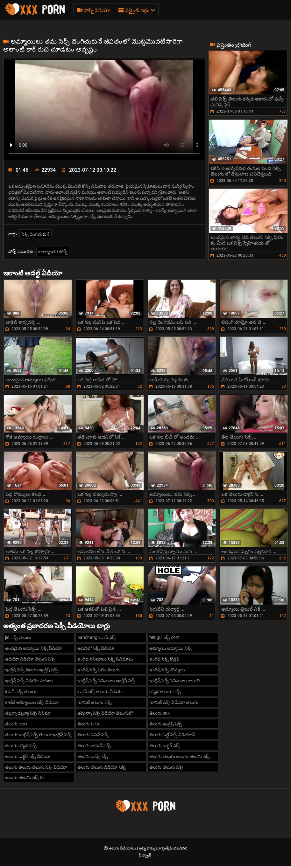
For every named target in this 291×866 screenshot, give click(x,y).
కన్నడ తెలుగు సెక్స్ (165, 691)
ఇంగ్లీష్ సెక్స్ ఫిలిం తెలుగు (98, 669)
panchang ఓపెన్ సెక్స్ (96, 637)
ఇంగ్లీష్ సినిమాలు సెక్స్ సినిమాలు (105, 659)
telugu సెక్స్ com (164, 637)
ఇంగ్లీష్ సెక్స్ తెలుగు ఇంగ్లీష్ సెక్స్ (31, 669)
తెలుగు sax (159, 713)
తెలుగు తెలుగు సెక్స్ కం (25, 777)
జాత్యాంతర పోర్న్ (52, 251)
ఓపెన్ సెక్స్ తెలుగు (20, 691)
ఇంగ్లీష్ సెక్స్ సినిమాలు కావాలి (174, 680)
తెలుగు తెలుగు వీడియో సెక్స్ (101, 767)
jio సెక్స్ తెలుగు (18, 637)
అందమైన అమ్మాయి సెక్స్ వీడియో (33, 648)
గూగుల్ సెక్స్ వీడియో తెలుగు (173, 702)
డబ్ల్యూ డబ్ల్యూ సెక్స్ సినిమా (28, 713)
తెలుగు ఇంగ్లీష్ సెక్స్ (165, 723)
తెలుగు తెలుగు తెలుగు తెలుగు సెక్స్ (179, 756)
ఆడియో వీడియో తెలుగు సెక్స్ (30, 659)
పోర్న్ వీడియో (93, 10)
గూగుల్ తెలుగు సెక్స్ (94, 702)
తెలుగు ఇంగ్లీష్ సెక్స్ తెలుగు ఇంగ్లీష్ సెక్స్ (38, 734)
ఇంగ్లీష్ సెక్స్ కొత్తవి (164, 659)
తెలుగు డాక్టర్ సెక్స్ (164, 745)
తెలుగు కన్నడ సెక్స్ (21, 745)
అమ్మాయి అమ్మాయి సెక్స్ (170, 648)
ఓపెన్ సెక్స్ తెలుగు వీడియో (100, 691)
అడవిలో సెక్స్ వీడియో (96, 648)
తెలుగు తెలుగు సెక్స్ (166, 767)
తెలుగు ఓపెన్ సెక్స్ (93, 734)
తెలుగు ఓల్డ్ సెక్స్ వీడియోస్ (172, 734)
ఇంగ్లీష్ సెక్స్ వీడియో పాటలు (29, 680)
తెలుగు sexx (16, 723)
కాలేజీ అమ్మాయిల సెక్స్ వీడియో (32, 702)
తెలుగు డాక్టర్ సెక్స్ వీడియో (28, 756)
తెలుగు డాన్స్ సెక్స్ (92, 756)
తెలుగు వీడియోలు (123, 848)
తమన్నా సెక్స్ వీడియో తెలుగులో (105, 713)
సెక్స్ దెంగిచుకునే (35, 234)
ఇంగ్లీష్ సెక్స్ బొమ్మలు (167, 669)
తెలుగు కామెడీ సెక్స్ (94, 745)
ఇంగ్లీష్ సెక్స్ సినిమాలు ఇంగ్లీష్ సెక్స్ (106, 680)
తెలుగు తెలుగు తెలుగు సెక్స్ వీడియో (36, 767)
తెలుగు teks (88, 723)
